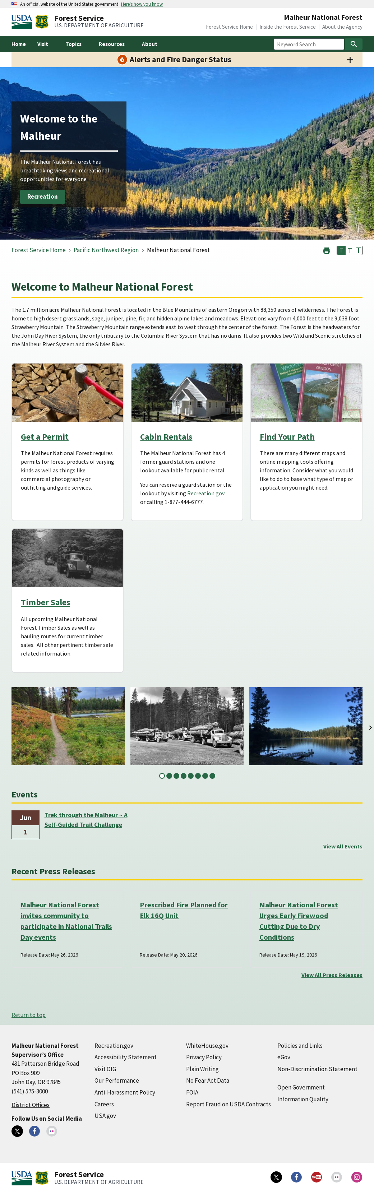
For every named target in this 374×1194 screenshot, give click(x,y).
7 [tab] (205, 776)
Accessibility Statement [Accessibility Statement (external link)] (125, 1057)
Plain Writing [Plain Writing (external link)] (202, 1069)
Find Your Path (287, 436)
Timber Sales (45, 602)
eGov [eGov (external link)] (283, 1057)
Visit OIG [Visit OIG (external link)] (105, 1069)
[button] (326, 250)
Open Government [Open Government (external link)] (301, 1087)
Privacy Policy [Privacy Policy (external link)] (204, 1057)
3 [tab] (176, 776)
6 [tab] (198, 776)
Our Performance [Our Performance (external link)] (116, 1080)
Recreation (42, 196)
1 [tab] (162, 776)
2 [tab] (169, 776)
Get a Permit (45, 436)
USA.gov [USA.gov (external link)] (105, 1116)
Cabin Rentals (166, 436)
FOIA (192, 1092)
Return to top (28, 1014)
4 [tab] (183, 776)
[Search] (354, 44)
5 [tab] (191, 776)
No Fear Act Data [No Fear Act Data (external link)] (207, 1080)
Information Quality (302, 1099)
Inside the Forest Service (287, 26)
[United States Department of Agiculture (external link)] (23, 22)
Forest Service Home (229, 26)
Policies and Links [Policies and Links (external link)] (300, 1046)
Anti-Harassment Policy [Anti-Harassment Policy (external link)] (124, 1092)
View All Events (343, 846)
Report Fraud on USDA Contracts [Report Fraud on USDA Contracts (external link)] (228, 1104)
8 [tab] (212, 776)
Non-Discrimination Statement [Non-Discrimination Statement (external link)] (317, 1069)
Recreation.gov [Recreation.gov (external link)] (206, 493)
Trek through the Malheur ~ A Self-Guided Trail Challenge (86, 819)
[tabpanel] (68, 726)
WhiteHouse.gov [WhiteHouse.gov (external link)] (207, 1046)
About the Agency (342, 26)
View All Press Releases (332, 974)
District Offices (30, 1105)
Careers (104, 1104)
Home (18, 44)
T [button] (341, 250)
